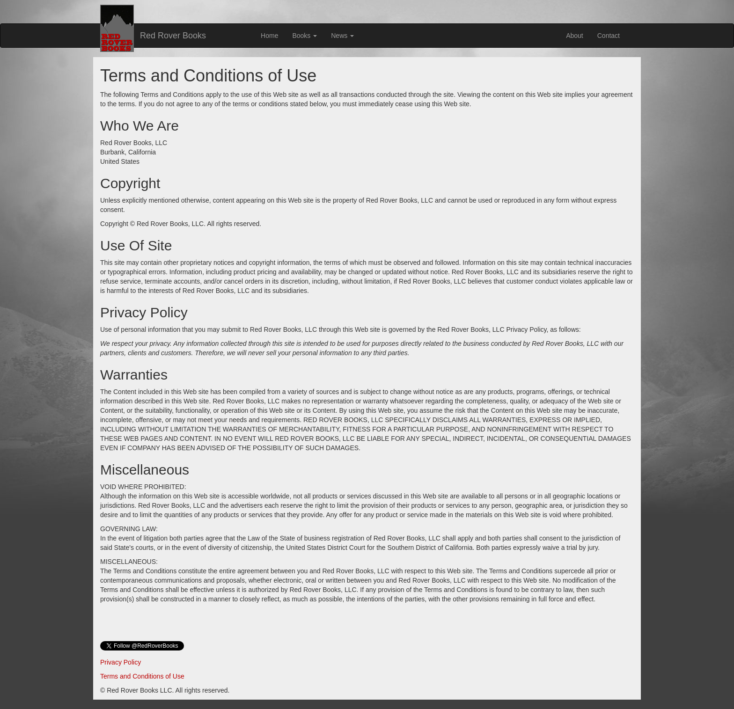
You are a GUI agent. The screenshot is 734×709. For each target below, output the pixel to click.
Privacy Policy (120, 662)
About (574, 35)
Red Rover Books (173, 35)
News (342, 35)
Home (269, 35)
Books (304, 35)
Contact (608, 35)
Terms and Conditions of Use (142, 676)
